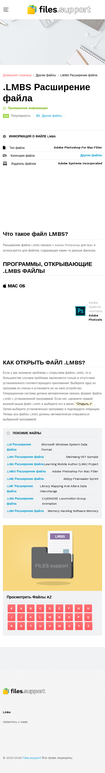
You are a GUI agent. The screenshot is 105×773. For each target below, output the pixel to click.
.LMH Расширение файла (25, 511)
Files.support (31, 758)
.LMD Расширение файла (25, 479)
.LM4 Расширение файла (25, 457)
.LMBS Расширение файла (26, 471)
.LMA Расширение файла (25, 464)
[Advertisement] (52, 200)
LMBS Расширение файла (78, 75)
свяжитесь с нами (15, 722)
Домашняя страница (17, 75)
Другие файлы (46, 75)
